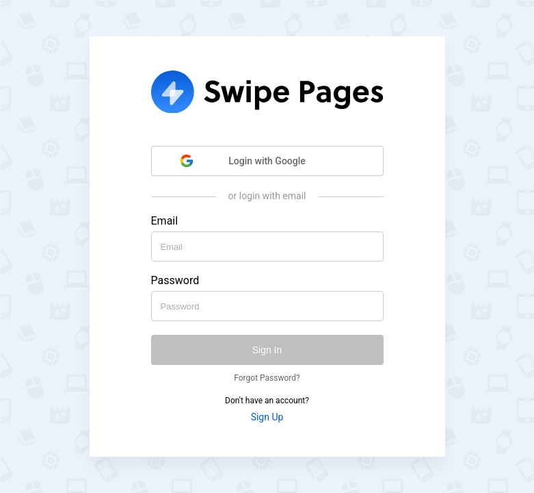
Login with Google (242, 160)
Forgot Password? (266, 378)
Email (164, 221)
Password (175, 280)
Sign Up (267, 417)
